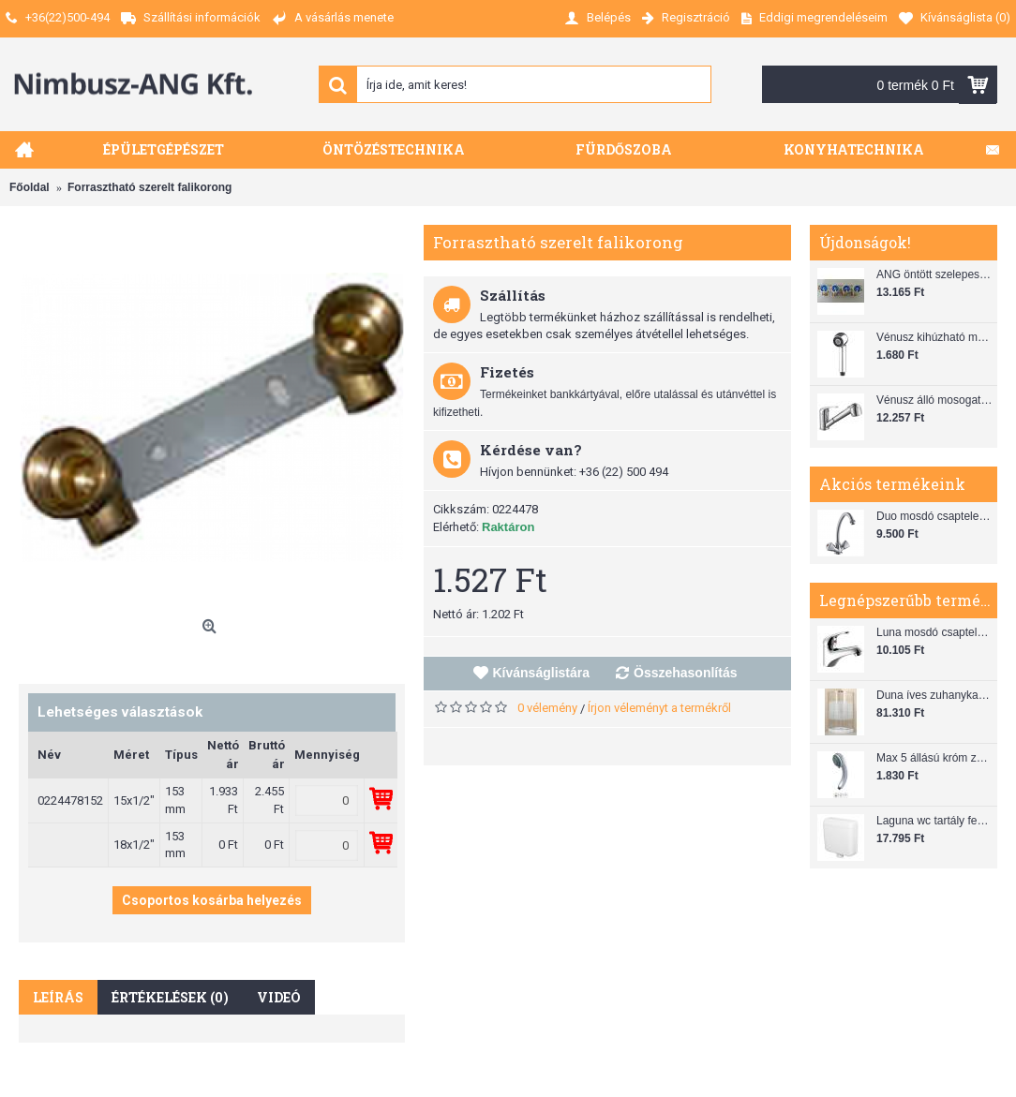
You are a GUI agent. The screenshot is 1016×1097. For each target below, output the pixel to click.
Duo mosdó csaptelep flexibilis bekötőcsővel (934, 516)
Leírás (58, 997)
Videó (279, 997)
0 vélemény (547, 708)
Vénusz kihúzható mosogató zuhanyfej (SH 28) (934, 337)
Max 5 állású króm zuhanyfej (934, 757)
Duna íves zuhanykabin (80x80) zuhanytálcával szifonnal (934, 695)
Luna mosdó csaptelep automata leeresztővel (934, 632)
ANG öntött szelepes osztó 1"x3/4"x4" (934, 274)
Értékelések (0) (170, 997)
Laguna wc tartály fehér (934, 820)
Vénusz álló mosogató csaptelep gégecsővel (934, 400)
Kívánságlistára (541, 672)
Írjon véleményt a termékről (659, 708)
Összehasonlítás (686, 672)
